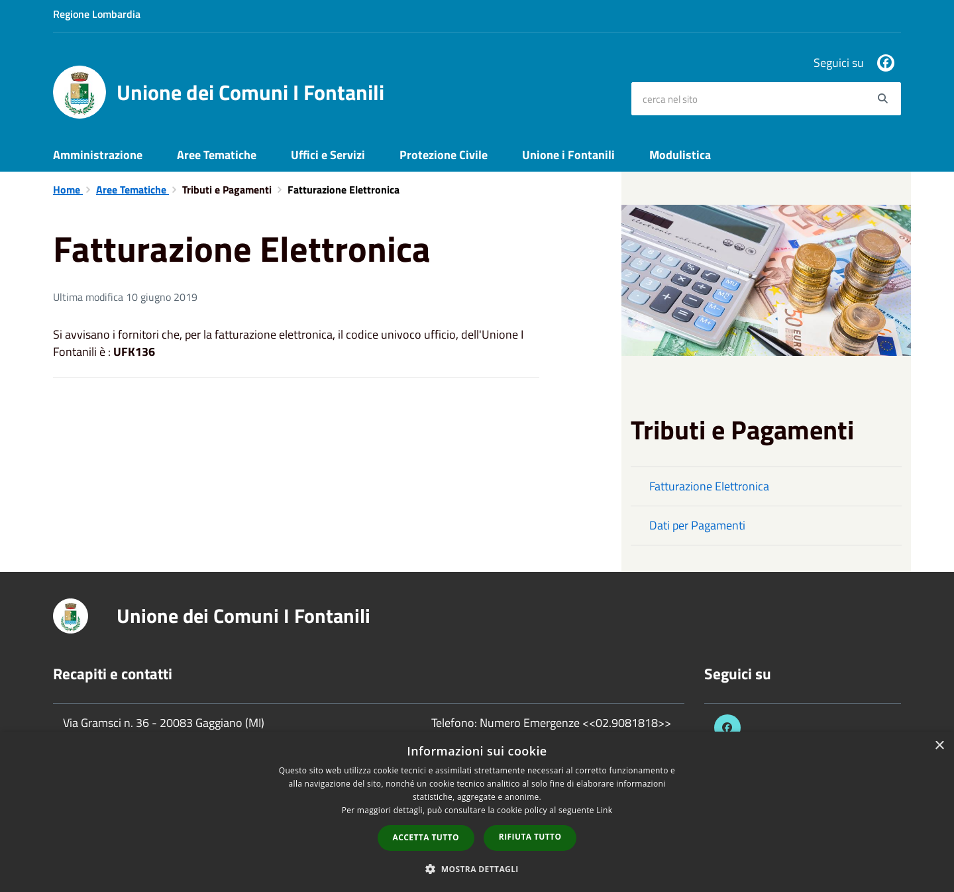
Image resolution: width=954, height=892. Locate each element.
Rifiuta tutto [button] (530, 836)
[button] (477, 868)
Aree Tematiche (216, 155)
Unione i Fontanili (568, 155)
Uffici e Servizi (328, 155)
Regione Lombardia (96, 14)
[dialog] (477, 812)
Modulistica (680, 155)
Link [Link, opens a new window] (604, 810)
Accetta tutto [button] (426, 837)
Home (68, 189)
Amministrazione (97, 155)
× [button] (939, 746)
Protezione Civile (443, 155)
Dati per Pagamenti (697, 525)
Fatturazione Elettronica (709, 486)
